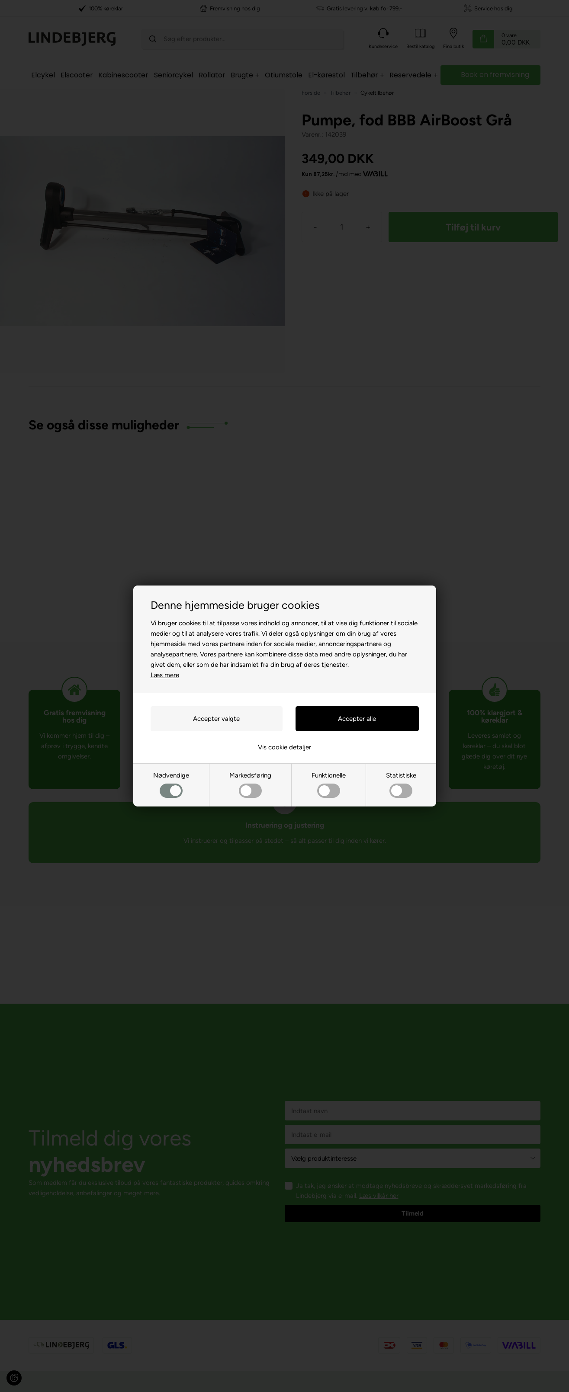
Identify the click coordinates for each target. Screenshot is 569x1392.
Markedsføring (250, 784)
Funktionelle (329, 784)
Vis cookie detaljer (284, 747)
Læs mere (165, 675)
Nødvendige (171, 784)
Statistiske (401, 784)
